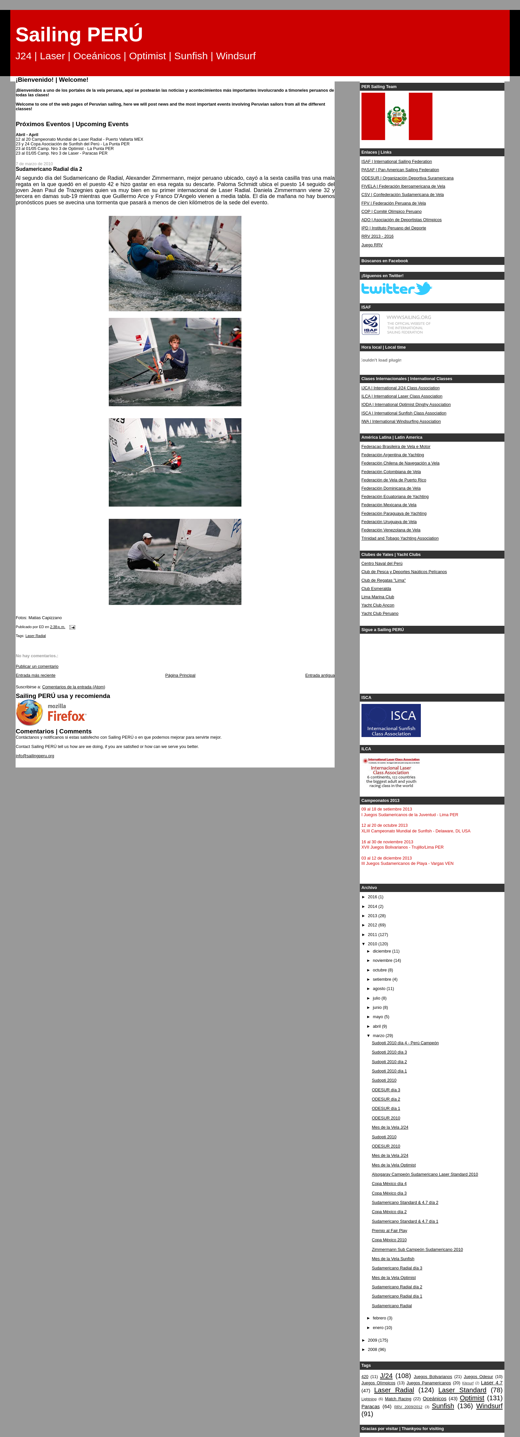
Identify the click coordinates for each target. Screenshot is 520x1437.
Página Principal (180, 675)
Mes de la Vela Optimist (394, 1165)
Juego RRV (372, 245)
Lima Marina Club (377, 597)
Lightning (369, 1399)
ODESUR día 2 (386, 1099)
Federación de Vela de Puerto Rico (393, 480)
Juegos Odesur (478, 1376)
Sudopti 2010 (384, 1080)
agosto (379, 988)
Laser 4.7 (491, 1382)
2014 (373, 906)
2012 (373, 925)
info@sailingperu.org (35, 756)
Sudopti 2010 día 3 (389, 1052)
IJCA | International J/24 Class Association (400, 388)
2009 (373, 1340)
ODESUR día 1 (386, 1108)
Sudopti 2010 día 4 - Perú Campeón (405, 1043)
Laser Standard (462, 1390)
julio (377, 998)
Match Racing (398, 1399)
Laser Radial (36, 636)
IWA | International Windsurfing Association (401, 421)
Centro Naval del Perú (382, 563)
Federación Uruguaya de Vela (389, 522)
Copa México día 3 (389, 1193)
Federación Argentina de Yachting (392, 455)
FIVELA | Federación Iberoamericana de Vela (403, 186)
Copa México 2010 (389, 1240)
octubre (380, 970)
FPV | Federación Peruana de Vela (393, 203)
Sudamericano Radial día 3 (397, 1268)
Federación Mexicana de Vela (389, 505)
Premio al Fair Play (389, 1230)
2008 (373, 1349)
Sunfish (443, 1406)
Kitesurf (468, 1383)
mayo (378, 1017)
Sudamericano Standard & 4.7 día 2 (405, 1202)
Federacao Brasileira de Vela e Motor (395, 446)
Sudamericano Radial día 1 (397, 1296)
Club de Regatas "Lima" (383, 580)
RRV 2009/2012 (408, 1407)
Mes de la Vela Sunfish (393, 1259)
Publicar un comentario (37, 666)
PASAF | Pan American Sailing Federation (400, 170)
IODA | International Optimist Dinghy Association (406, 404)
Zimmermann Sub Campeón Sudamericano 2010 (417, 1249)
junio (378, 1007)
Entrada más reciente (35, 675)
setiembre (382, 979)
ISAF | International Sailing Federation (396, 161)
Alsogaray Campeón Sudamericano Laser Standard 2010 (425, 1174)
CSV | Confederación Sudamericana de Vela (402, 194)
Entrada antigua (320, 675)
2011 (373, 934)
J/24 (386, 1375)
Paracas (370, 1406)
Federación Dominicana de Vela (391, 488)
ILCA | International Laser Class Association (401, 396)
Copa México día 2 (389, 1212)
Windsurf (489, 1406)
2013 (373, 916)
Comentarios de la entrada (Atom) (73, 687)
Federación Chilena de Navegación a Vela (400, 463)
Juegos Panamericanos (429, 1383)
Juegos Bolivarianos (433, 1376)
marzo (379, 1035)
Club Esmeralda (376, 588)
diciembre (382, 951)
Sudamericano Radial (392, 1306)
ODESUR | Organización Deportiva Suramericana (407, 178)
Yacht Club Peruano (380, 613)
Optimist (472, 1398)
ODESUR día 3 (386, 1090)
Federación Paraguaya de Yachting (394, 513)
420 (364, 1376)
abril (377, 1026)
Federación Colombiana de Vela (391, 472)
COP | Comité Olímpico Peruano (391, 211)
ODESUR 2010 (386, 1118)
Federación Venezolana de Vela (391, 530)
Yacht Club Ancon (377, 605)
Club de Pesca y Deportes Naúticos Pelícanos (404, 572)
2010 (373, 944)
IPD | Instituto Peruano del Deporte (393, 228)
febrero (380, 1318)
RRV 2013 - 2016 (377, 236)
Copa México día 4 (389, 1183)
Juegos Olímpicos (378, 1383)
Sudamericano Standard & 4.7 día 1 (405, 1221)
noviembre (383, 960)
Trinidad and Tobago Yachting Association (400, 538)
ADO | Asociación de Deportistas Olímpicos (401, 220)
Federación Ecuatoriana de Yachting (395, 496)
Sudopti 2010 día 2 (389, 1062)
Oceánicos (434, 1398)
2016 (373, 897)
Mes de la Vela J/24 (390, 1127)
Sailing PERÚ (79, 34)
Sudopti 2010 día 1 (389, 1071)
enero (379, 1327)
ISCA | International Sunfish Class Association (403, 413)
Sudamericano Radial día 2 (397, 1287)
